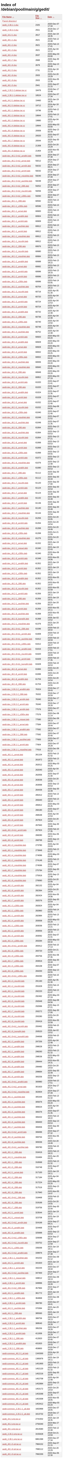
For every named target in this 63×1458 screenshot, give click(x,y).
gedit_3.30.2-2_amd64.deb (14, 1343)
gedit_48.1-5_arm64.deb (13, 936)
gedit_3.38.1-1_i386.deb (13, 1338)
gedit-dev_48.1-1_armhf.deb (14, 231)
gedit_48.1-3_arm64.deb (13, 885)
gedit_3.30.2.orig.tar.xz (12, 1434)
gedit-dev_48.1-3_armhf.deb (14, 307)
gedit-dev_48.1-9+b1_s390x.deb (16, 644)
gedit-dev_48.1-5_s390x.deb (14, 412)
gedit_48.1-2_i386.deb (12, 1152)
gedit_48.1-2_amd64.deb (13, 1047)
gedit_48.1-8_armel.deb (12, 780)
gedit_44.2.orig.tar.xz (11, 1419)
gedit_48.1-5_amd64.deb (13, 1228)
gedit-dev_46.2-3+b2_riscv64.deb (17, 191)
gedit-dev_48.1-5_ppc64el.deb (15, 423)
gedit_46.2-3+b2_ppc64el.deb (15, 1273)
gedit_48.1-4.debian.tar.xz (13, 126)
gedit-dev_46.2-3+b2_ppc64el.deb (17, 181)
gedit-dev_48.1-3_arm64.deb (14, 302)
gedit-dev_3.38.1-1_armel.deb (15, 724)
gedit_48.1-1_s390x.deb (12, 926)
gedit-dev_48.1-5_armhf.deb (14, 397)
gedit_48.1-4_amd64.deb (13, 1057)
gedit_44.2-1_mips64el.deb (14, 1157)
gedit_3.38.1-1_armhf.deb (13, 1283)
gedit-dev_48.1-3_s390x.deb (14, 322)
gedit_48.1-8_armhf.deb (12, 820)
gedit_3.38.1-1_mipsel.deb (13, 1278)
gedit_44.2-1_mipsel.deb (13, 1218)
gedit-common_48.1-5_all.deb (15, 1394)
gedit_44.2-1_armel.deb (12, 1172)
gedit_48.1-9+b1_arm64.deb (14, 946)
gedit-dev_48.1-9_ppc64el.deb (15, 614)
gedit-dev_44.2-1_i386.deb (14, 599)
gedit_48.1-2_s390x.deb (12, 911)
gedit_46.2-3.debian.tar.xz (13, 105)
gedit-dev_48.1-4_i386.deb (14, 372)
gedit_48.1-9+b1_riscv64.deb (15, 1026)
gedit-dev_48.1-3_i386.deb (14, 317)
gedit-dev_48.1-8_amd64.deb (15, 679)
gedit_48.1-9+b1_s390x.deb (14, 976)
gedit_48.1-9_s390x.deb (12, 956)
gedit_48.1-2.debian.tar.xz (13, 115)
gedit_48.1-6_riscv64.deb (13, 1006)
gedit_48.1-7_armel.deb (12, 790)
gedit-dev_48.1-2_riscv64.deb (15, 251)
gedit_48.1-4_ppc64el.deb (13, 1102)
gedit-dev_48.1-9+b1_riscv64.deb (17, 654)
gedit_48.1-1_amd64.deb (13, 1052)
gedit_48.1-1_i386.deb (12, 1162)
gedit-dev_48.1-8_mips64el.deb (16, 538)
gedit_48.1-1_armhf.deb (12, 795)
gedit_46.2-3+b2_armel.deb (14, 1087)
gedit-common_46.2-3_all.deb (15, 1353)
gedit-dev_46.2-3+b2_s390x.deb (16, 196)
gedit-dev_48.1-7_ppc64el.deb (15, 508)
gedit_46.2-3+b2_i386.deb (13, 1288)
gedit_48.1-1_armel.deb (12, 755)
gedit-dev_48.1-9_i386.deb (14, 584)
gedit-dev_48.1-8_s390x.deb (14, 533)
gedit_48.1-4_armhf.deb (12, 805)
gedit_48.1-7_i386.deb (12, 1208)
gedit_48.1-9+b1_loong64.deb (15, 1036)
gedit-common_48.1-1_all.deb (15, 1369)
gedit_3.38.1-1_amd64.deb (14, 1318)
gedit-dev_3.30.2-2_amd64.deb (16, 689)
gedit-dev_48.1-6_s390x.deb (14, 453)
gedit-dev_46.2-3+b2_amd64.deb (16, 156)
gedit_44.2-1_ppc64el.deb (13, 1308)
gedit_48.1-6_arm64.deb (13, 1077)
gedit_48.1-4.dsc (9, 55)
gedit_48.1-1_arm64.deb (13, 916)
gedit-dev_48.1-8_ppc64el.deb (15, 528)
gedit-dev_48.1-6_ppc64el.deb (15, 433)
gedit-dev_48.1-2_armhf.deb (14, 277)
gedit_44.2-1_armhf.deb (12, 1213)
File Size (37, 17)
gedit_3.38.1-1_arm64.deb (13, 1303)
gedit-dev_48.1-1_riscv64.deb (15, 241)
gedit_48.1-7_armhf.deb (12, 825)
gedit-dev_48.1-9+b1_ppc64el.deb (17, 639)
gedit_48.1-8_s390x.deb (12, 951)
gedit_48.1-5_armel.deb (12, 775)
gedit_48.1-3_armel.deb (12, 770)
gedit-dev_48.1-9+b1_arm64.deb (16, 634)
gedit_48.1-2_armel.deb (12, 760)
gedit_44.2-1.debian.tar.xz (13, 100)
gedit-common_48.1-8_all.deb (15, 1389)
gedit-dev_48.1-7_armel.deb (14, 493)
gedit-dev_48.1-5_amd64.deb (15, 392)
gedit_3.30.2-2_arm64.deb (13, 1333)
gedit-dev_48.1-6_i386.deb (14, 428)
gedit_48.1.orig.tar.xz (11, 1429)
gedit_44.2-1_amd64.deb (13, 1293)
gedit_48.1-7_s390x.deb (12, 961)
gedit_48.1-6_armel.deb (12, 785)
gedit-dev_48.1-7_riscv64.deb (15, 483)
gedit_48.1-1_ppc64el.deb (13, 1097)
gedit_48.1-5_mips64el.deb (14, 865)
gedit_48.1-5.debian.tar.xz (13, 136)
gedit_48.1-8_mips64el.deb (14, 880)
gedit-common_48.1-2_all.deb (15, 1364)
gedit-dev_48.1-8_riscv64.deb (15, 518)
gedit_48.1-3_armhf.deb (12, 815)
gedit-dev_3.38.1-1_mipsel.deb (15, 719)
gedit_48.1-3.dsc (9, 50)
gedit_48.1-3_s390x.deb (12, 906)
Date (50, 17)
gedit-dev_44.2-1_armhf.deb (14, 568)
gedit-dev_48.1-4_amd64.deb (15, 342)
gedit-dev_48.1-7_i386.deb (14, 473)
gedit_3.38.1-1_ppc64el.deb (14, 1328)
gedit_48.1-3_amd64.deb (13, 1042)
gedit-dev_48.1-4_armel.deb (14, 347)
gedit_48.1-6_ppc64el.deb (13, 1122)
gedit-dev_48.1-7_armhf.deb (14, 503)
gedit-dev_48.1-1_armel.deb (14, 211)
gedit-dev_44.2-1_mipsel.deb (15, 548)
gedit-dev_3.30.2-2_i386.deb (14, 694)
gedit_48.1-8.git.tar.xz (11, 1449)
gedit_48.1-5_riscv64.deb (13, 1001)
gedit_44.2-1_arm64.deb (13, 1263)
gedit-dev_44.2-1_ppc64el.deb (15, 604)
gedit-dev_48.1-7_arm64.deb (14, 488)
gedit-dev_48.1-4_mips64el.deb (16, 367)
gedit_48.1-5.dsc (9, 85)
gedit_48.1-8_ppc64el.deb (13, 1142)
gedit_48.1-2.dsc (9, 45)
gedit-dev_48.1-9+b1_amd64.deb (16, 649)
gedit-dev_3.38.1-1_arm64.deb (15, 709)
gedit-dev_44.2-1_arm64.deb (14, 594)
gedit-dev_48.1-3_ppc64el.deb (15, 332)
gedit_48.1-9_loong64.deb (13, 1031)
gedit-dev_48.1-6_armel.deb (14, 443)
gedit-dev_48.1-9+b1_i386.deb (15, 629)
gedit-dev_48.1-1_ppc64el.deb (15, 226)
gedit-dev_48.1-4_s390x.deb (14, 357)
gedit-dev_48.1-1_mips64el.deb (16, 236)
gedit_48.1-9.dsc (9, 80)
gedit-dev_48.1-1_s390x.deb (14, 206)
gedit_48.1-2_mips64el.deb (14, 860)
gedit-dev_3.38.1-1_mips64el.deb (17, 750)
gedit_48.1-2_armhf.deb (12, 800)
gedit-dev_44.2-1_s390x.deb (14, 573)
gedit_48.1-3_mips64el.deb (14, 845)
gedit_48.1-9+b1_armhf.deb (14, 830)
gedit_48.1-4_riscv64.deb (13, 996)
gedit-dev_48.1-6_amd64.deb (15, 468)
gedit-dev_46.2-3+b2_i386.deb (15, 186)
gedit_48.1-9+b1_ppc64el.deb (15, 1147)
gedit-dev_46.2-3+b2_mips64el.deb (17, 176)
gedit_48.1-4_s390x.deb (12, 941)
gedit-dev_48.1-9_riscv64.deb (15, 589)
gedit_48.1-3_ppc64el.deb (13, 1107)
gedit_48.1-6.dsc (9, 65)
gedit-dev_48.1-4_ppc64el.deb (15, 362)
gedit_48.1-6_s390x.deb (12, 971)
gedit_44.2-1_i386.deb (12, 1313)
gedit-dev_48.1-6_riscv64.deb (15, 438)
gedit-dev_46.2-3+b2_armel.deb (16, 161)
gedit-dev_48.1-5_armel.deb (14, 402)
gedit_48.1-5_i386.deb (12, 1167)
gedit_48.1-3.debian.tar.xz (13, 120)
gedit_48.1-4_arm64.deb (13, 921)
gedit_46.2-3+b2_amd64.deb (14, 1253)
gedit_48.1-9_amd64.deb (13, 1062)
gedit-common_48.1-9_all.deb (15, 1399)
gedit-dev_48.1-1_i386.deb (14, 201)
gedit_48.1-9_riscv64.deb (13, 1021)
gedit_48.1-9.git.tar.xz (11, 1454)
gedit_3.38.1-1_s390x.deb (13, 1298)
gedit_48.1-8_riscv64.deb (13, 1016)
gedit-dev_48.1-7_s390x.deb (14, 478)
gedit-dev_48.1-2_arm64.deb (14, 272)
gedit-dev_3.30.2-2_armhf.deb (15, 704)
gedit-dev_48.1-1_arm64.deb (14, 221)
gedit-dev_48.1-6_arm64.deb (14, 458)
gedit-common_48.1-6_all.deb (15, 1384)
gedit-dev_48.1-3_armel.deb (14, 297)
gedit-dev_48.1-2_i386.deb (14, 246)
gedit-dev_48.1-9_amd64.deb (15, 578)
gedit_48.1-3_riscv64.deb (13, 981)
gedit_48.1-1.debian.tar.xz (13, 110)
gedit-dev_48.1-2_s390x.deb (14, 282)
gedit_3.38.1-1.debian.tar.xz (14, 95)
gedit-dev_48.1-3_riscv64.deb (15, 292)
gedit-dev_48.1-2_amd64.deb (15, 261)
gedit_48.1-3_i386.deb (12, 1177)
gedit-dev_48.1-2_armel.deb (14, 267)
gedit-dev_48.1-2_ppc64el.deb (15, 287)
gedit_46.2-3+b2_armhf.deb (14, 1132)
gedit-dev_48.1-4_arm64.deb (14, 337)
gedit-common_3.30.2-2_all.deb (16, 1414)
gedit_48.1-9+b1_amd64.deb (14, 1082)
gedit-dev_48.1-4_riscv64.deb (15, 377)
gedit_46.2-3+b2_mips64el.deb (15, 1092)
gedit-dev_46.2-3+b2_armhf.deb (16, 171)
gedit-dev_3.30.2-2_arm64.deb (15, 699)
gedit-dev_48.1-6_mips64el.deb (16, 463)
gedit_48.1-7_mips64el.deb (14, 870)
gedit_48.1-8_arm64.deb (13, 890)
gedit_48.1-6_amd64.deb (13, 1233)
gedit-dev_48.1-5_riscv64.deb (15, 407)
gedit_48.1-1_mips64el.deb (14, 850)
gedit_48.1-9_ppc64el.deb (13, 1137)
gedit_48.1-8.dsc (9, 75)
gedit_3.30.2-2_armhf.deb (13, 1323)
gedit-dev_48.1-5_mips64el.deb (16, 417)
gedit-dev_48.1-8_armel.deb (14, 669)
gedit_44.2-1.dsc (9, 35)
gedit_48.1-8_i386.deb (12, 1203)
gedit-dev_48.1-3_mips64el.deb (16, 327)
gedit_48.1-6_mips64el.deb (14, 875)
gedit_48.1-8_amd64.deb (13, 1067)
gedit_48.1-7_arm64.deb (13, 901)
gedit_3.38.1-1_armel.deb (13, 1268)
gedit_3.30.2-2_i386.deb (13, 1348)
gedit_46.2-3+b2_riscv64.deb (15, 1243)
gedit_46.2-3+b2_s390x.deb (14, 1238)
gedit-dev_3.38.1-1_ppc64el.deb (16, 739)
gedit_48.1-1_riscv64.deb (13, 991)
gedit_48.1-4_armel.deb (12, 765)
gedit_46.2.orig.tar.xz (11, 1424)
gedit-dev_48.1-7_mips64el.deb (16, 513)
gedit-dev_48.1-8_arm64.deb (14, 523)
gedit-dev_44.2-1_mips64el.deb (16, 624)
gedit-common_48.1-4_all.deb (15, 1404)
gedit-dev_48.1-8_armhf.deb (14, 674)
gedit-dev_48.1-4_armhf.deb (14, 352)
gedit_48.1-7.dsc (9, 60)
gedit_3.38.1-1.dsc (10, 25)
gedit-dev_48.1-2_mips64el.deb (16, 256)
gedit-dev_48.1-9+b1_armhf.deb (16, 659)
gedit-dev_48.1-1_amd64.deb (15, 216)
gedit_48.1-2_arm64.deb (13, 931)
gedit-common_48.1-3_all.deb (15, 1379)
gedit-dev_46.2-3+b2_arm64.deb (16, 166)
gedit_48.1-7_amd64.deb (13, 1072)
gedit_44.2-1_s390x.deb (12, 1248)
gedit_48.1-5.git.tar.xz (11, 1444)
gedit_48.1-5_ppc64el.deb (13, 1112)
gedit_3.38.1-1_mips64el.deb (15, 1258)
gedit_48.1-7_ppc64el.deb (13, 1127)
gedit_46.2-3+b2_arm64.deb (14, 1223)
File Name (7, 17)
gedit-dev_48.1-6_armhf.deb (14, 448)
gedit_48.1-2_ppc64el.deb (13, 1117)
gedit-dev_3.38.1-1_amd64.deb (16, 729)
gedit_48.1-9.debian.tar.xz (13, 151)
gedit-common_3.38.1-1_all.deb (16, 1409)
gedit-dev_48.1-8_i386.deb (14, 684)
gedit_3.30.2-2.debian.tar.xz (14, 90)
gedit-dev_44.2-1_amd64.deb (15, 563)
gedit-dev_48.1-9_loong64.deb (15, 619)
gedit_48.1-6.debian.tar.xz (13, 131)
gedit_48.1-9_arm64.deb (13, 895)
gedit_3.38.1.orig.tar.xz (12, 1439)
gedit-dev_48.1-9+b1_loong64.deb (17, 664)
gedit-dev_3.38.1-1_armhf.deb (15, 745)
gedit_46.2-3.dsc (9, 70)
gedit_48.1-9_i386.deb (12, 1192)
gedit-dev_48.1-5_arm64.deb (14, 382)
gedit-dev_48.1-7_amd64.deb (15, 498)
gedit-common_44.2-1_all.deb (15, 1359)
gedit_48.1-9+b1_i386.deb (13, 1198)
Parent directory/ (9, 21)
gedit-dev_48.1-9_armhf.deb (14, 609)
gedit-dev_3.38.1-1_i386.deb (14, 734)
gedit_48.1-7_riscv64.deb (13, 1011)
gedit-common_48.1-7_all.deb (15, 1374)
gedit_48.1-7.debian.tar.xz (13, 141)
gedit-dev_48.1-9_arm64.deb (14, 558)
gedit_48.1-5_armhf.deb (12, 810)
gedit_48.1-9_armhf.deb (12, 835)
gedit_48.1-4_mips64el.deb (14, 855)
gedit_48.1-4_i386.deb (12, 1182)
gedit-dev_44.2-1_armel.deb (14, 543)
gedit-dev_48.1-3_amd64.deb (15, 312)
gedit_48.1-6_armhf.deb (12, 840)
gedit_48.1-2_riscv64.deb (13, 986)
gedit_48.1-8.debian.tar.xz (13, 146)
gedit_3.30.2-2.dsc (10, 30)
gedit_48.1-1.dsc (9, 40)
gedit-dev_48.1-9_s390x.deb (14, 553)
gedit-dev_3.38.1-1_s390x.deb (15, 714)
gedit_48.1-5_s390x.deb (12, 966)
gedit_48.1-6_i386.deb (12, 1187)
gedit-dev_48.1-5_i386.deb (14, 387)
